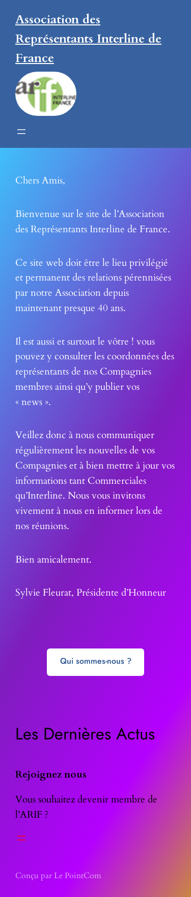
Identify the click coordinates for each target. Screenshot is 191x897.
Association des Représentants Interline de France (88, 39)
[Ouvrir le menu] (21, 132)
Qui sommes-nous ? (95, 661)
